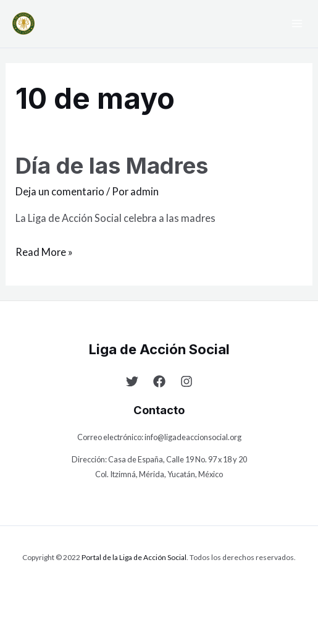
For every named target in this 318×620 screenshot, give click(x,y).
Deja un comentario (59, 191)
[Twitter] (132, 381)
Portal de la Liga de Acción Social (134, 557)
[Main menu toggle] (297, 24)
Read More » (44, 250)
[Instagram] (186, 381)
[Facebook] (159, 381)
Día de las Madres (111, 165)
